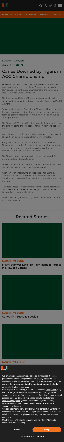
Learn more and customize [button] (32, 436)
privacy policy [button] (43, 379)
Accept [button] (47, 430)
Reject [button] (17, 430)
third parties (51, 390)
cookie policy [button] (24, 387)
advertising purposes (11, 400)
